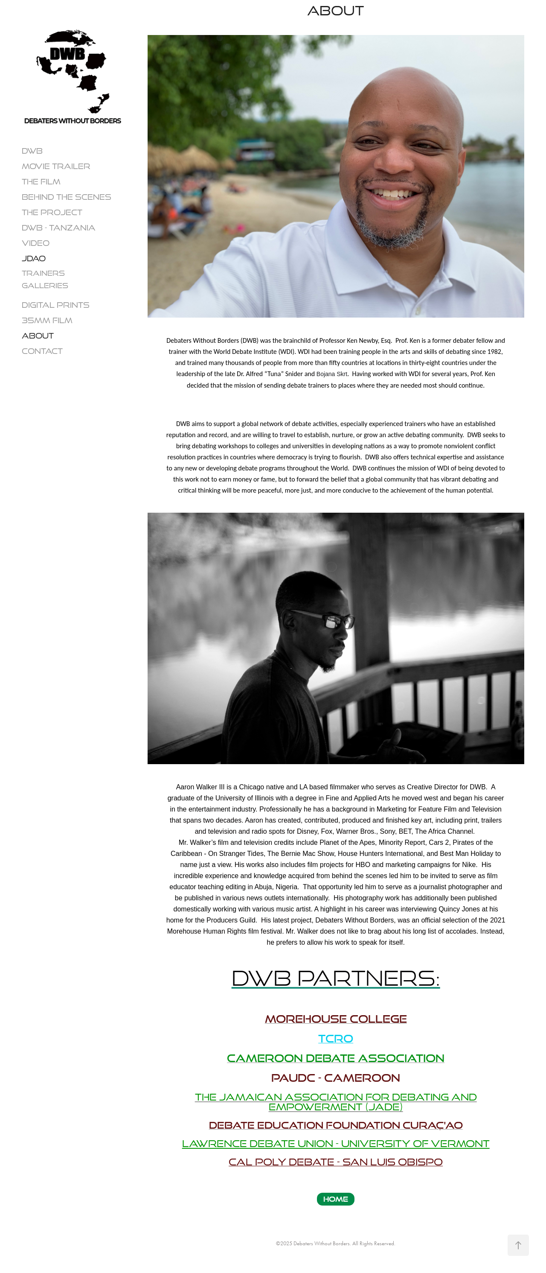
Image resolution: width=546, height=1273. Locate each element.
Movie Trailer (56, 166)
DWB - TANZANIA (59, 227)
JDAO (34, 258)
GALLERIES (45, 285)
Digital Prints (56, 305)
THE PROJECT (52, 212)
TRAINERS (43, 273)
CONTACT (42, 351)
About (38, 335)
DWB (32, 150)
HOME (335, 1199)
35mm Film (47, 320)
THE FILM (41, 181)
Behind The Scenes (66, 197)
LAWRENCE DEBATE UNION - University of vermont (336, 1143)
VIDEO (35, 243)
